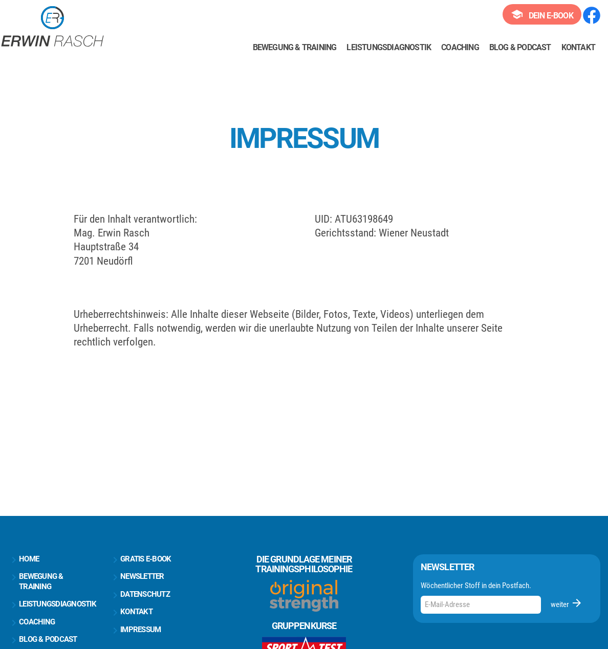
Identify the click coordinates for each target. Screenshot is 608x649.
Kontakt (578, 47)
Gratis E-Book (140, 559)
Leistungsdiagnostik (388, 47)
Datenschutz (139, 595)
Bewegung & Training (295, 47)
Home (23, 559)
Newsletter (136, 577)
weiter (567, 603)
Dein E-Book (542, 14)
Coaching (460, 47)
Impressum (135, 630)
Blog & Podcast (520, 47)
